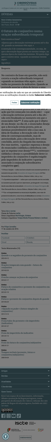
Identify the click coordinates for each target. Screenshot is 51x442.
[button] (5, 436)
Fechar (14, 102)
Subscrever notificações (30, 102)
